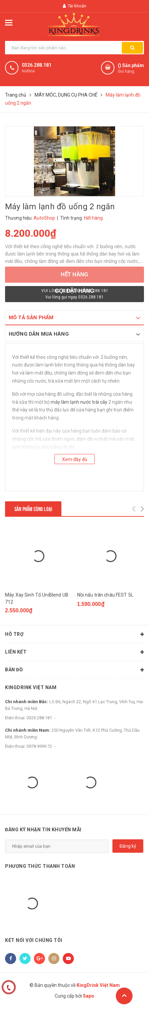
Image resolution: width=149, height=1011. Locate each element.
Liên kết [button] (74, 652)
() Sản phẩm (131, 68)
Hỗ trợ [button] (74, 634)
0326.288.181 (36, 65)
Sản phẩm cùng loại (33, 508)
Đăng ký (127, 846)
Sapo (88, 996)
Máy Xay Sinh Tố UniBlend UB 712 (36, 598)
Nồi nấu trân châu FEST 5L (105, 595)
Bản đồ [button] (74, 670)
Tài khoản (74, 5)
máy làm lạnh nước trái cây (79, 402)
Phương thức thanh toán (40, 866)
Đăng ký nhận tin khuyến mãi (43, 829)
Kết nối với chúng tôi (33, 940)
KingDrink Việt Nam (30, 687)
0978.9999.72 (39, 746)
